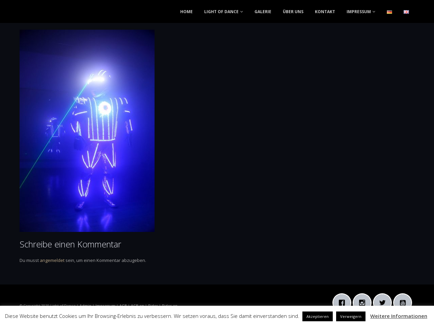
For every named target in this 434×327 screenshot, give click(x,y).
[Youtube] (404, 302)
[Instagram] (364, 302)
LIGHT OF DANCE (221, 11)
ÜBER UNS (293, 11)
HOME (186, 11)
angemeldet (52, 260)
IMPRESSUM (359, 11)
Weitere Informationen (398, 316)
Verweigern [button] (350, 316)
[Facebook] (343, 302)
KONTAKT (325, 11)
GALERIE (262, 11)
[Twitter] (384, 302)
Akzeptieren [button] (317, 316)
